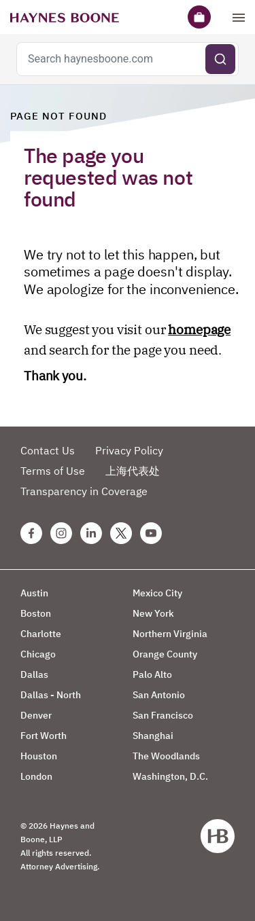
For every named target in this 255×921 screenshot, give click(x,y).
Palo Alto (152, 674)
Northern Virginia (170, 634)
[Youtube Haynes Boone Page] (151, 533)
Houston (38, 756)
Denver (36, 715)
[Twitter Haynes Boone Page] (121, 533)
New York (153, 613)
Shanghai (153, 735)
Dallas (34, 674)
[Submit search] (220, 59)
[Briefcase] (199, 17)
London (36, 776)
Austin (34, 593)
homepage (199, 329)
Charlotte (40, 634)
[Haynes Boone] (64, 17)
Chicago (38, 654)
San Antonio (159, 695)
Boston (35, 613)
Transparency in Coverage (84, 491)
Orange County (165, 654)
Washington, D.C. (170, 776)
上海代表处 (132, 470)
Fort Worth (43, 735)
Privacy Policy (129, 450)
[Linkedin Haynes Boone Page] (91, 533)
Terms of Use (52, 470)
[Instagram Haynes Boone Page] (61, 533)
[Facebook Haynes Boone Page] (31, 533)
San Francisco (163, 715)
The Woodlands (166, 756)
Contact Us (47, 450)
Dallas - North (50, 695)
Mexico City (157, 593)
